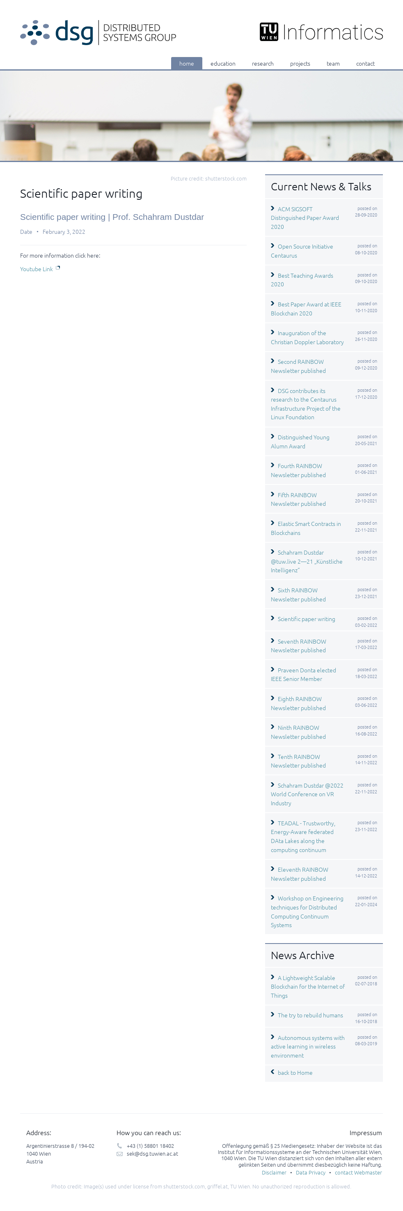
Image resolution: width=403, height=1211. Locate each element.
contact (365, 63)
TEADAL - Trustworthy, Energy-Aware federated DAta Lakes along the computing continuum (303, 836)
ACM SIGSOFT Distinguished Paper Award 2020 (305, 218)
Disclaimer (274, 1172)
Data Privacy (310, 1172)
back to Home (295, 1072)
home (186, 63)
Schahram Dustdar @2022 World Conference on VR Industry (307, 794)
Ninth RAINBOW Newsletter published (298, 731)
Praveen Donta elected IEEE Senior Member (303, 674)
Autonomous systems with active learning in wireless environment (308, 1046)
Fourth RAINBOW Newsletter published (298, 470)
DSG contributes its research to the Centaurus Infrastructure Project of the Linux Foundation (306, 403)
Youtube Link (36, 269)
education (223, 63)
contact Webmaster (358, 1172)
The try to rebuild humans (310, 1015)
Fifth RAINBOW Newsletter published (298, 499)
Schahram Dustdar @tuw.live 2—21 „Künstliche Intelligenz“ (307, 561)
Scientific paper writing (306, 619)
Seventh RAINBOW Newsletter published (298, 645)
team (333, 63)
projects (300, 63)
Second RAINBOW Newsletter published (298, 366)
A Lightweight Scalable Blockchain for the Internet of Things (308, 986)
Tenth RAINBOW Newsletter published (298, 761)
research (263, 63)
